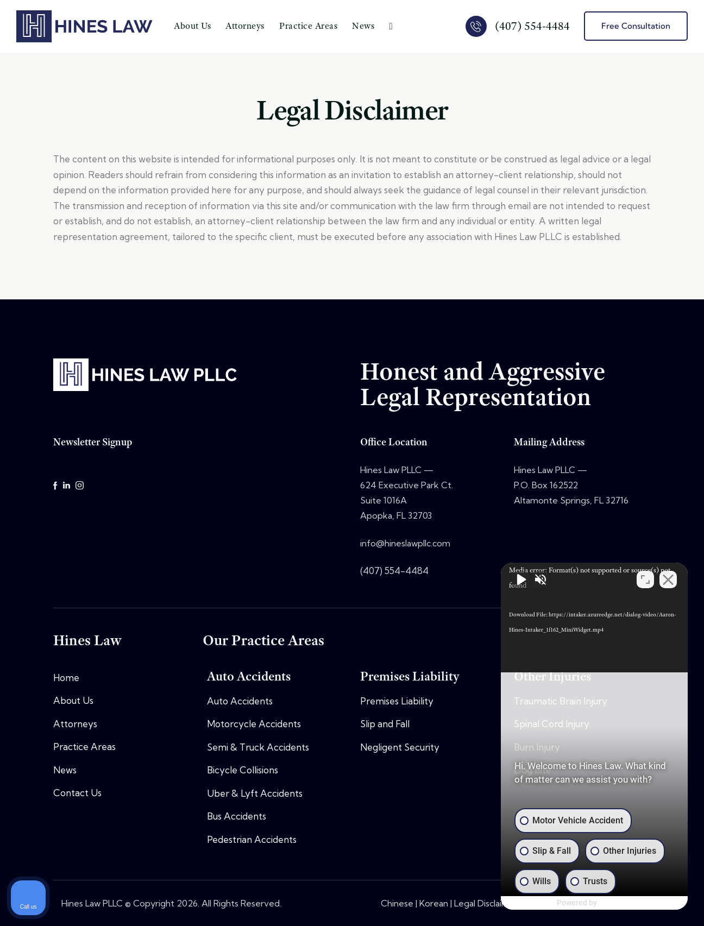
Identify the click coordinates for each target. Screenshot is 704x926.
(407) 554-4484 (394, 570)
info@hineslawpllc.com (405, 543)
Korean (433, 903)
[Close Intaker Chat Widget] (668, 579)
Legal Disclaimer (486, 903)
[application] (590, 617)
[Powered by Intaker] (611, 903)
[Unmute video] (511, 579)
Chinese (397, 903)
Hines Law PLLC (92, 903)
